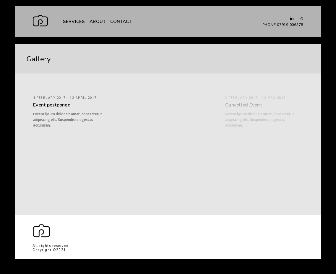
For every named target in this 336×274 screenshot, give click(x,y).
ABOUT (97, 21)
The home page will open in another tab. (263, 227)
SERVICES (74, 21)
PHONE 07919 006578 (282, 24)
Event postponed (52, 105)
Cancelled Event (243, 105)
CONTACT (121, 21)
